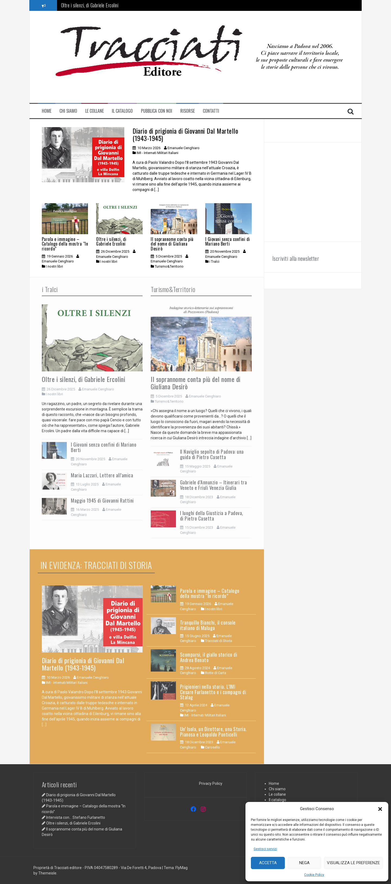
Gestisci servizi (265, 849)
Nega (304, 862)
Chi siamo (68, 111)
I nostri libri (54, 266)
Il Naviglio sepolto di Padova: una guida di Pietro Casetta (212, 454)
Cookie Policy (314, 875)
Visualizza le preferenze (353, 862)
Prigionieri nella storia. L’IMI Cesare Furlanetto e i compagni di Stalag (213, 692)
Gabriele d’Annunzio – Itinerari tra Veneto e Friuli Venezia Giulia (213, 485)
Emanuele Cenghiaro (184, 148)
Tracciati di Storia (218, 641)
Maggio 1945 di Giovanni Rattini (102, 500)
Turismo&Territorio (169, 266)
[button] (380, 809)
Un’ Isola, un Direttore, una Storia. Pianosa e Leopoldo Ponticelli (213, 731)
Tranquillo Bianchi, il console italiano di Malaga (208, 625)
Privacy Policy (210, 783)
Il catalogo (122, 111)
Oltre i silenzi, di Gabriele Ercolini (90, 5)
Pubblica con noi (156, 111)
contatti (211, 111)
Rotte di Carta (215, 673)
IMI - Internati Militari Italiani (157, 153)
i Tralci (214, 261)
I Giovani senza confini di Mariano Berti (227, 241)
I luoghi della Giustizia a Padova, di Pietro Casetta (211, 515)
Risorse (187, 111)
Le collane (94, 111)
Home (46, 111)
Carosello (212, 747)
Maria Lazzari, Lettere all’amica (102, 475)
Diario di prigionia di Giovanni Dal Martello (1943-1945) (185, 134)
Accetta (268, 862)
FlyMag (181, 868)
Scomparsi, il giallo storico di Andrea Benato (208, 657)
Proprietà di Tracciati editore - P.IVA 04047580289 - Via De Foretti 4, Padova (97, 868)
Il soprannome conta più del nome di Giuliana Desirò (172, 244)
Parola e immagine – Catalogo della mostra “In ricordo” (65, 244)
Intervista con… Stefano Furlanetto (75, 817)
